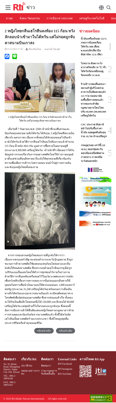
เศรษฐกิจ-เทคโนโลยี (96, 18)
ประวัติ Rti (27, 365)
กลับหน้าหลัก (43, 331)
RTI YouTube (63, 373)
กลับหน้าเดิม (65, 331)
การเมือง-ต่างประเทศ (62, 18)
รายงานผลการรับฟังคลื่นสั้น (47, 372)
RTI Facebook (64, 364)
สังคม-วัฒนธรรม (30, 18)
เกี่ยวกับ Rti (29, 359)
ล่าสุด (9, 18)
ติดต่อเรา (9, 359)
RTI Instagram (64, 369)
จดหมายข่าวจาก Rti (30, 372)
